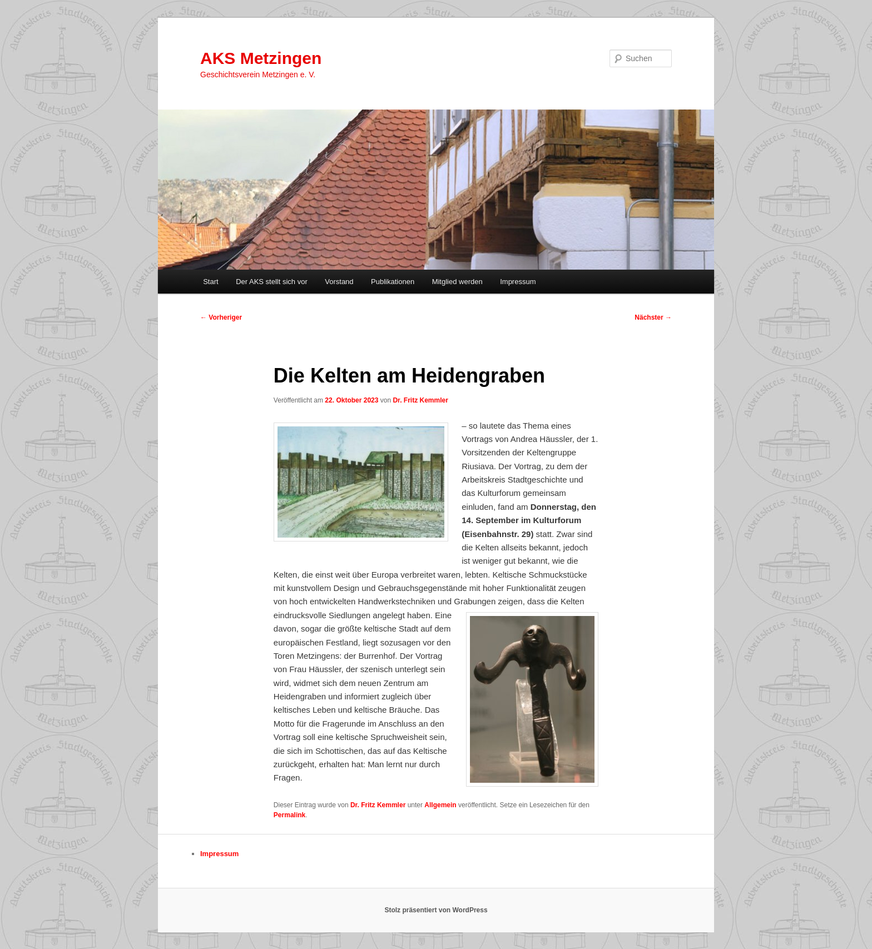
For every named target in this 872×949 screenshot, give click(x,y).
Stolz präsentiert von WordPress (435, 910)
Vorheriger (221, 317)
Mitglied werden (457, 281)
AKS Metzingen (260, 58)
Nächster (653, 317)
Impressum (518, 281)
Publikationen (392, 281)
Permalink (289, 815)
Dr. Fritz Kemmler (420, 400)
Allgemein (440, 805)
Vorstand (339, 281)
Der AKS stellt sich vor (272, 281)
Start (210, 281)
